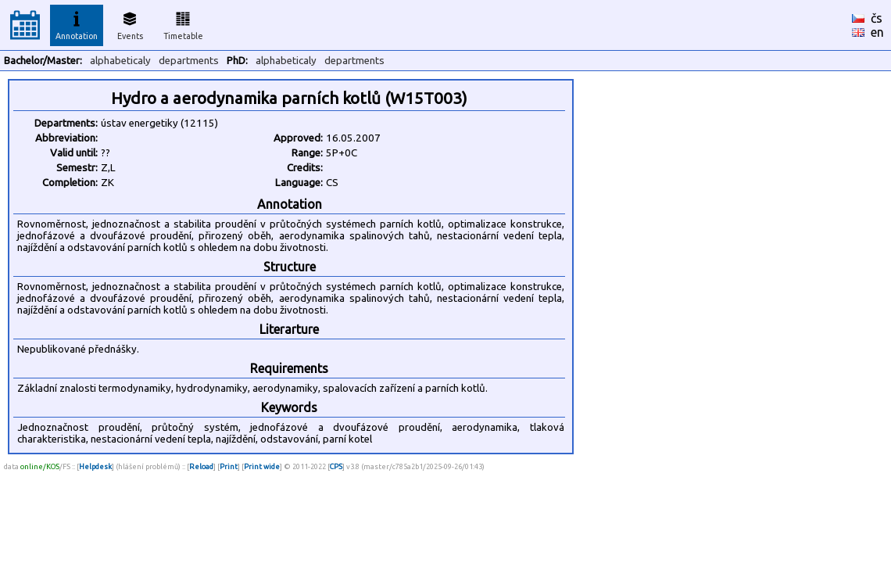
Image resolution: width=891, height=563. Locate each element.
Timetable (183, 23)
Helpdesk (95, 466)
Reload (201, 466)
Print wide (262, 466)
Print (229, 466)
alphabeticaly (120, 60)
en (877, 32)
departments (189, 60)
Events (130, 23)
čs (876, 18)
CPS (336, 466)
